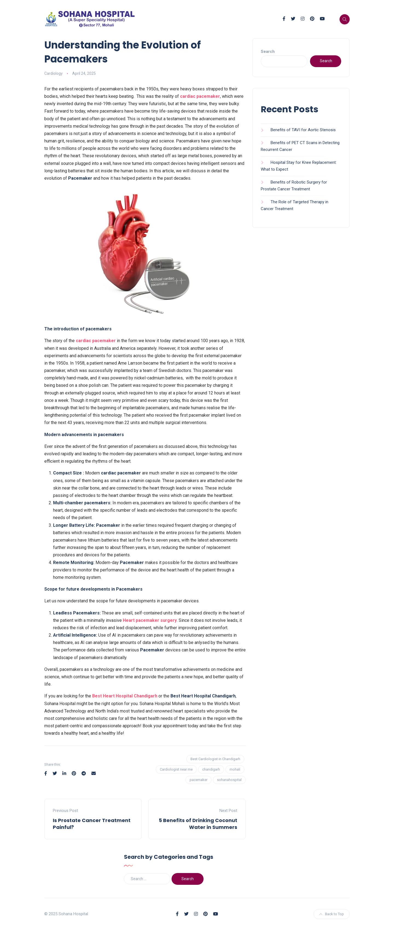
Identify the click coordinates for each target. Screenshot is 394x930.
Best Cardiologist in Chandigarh (215, 759)
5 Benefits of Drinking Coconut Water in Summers (198, 824)
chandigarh (211, 769)
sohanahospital (229, 780)
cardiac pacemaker (200, 96)
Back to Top (331, 914)
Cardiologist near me (176, 769)
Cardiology (53, 73)
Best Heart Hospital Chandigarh (124, 696)
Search (268, 51)
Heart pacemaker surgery (150, 620)
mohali (235, 769)
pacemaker (198, 780)
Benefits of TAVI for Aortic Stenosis (303, 129)
